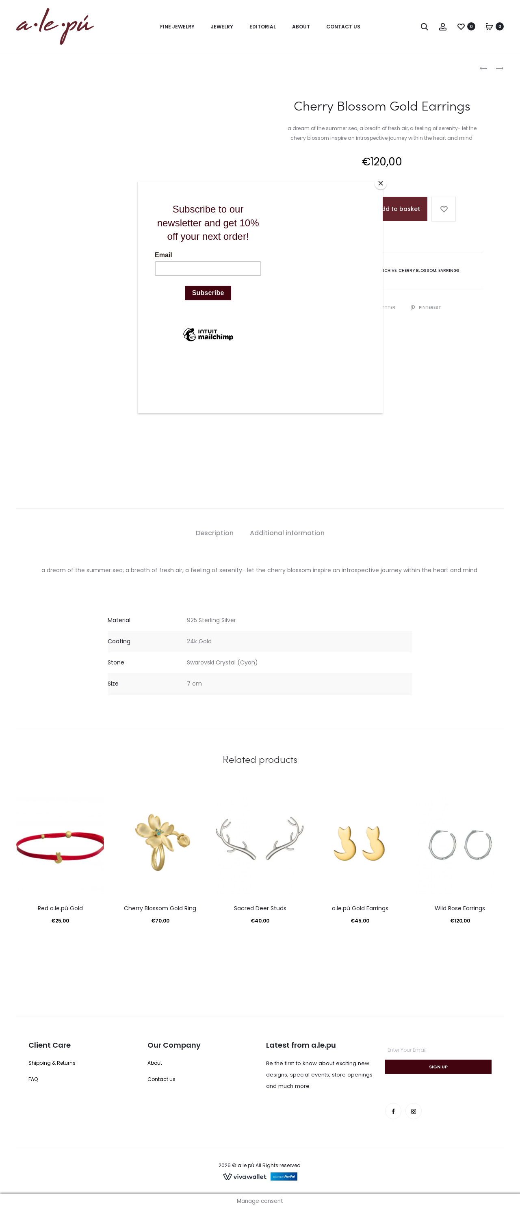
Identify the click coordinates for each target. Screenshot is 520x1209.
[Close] (381, 183)
